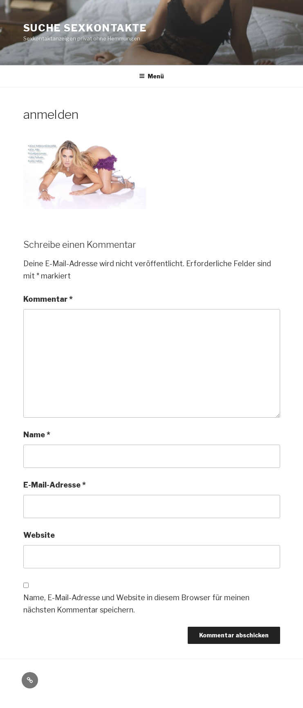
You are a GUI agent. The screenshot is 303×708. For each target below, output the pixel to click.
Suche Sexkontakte (85, 28)
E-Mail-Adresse (54, 485)
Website (39, 535)
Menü (151, 76)
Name (36, 434)
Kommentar (48, 299)
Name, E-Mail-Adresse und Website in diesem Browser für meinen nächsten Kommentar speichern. (136, 603)
